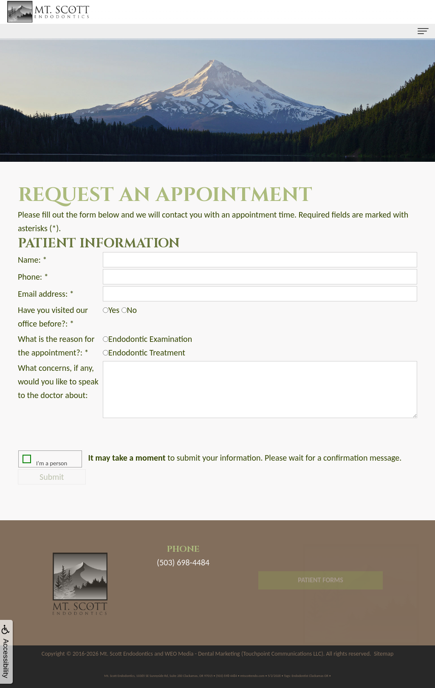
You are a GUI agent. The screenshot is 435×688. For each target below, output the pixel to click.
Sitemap (383, 653)
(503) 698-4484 (183, 562)
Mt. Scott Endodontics (126, 653)
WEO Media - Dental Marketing (202, 653)
